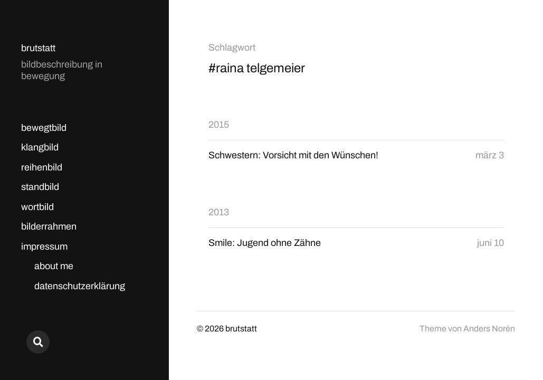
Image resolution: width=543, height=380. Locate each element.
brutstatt (38, 48)
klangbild (40, 147)
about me (53, 266)
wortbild (37, 207)
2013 (218, 212)
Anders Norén (489, 328)
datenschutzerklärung (79, 286)
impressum (44, 246)
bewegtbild (43, 127)
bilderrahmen (49, 226)
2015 (218, 124)
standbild (40, 187)
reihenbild (41, 167)
